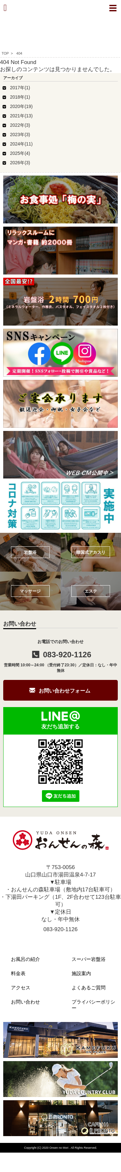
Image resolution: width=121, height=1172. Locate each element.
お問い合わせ (25, 1002)
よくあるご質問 (89, 987)
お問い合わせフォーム (64, 691)
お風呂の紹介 (25, 959)
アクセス (20, 987)
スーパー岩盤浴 (89, 959)
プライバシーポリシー (93, 1005)
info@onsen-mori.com (60, 939)
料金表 (18, 973)
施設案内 (81, 973)
